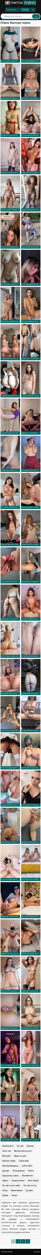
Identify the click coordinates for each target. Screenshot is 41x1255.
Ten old (20, 1146)
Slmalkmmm (27, 1176)
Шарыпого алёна (10, 1176)
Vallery (5, 1181)
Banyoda (6, 1156)
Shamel (30, 1146)
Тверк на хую (20, 1156)
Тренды (25, 10)
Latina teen (27, 1166)
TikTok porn (6, 1252)
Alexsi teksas (16, 1191)
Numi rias (6, 1151)
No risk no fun (29, 1186)
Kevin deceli (33, 1181)
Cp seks (29, 1191)
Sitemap (37, 1252)
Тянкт (14, 1196)
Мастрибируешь (10, 1166)
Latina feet (24, 1161)
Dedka (5, 1196)
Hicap (5, 1191)
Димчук (5, 1171)
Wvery (31, 1171)
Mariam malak (8, 1161)
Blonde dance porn (23, 1151)
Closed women (18, 1181)
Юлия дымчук (18, 1171)
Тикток (20, 3)
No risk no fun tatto (11, 1186)
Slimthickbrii (7, 1146)
